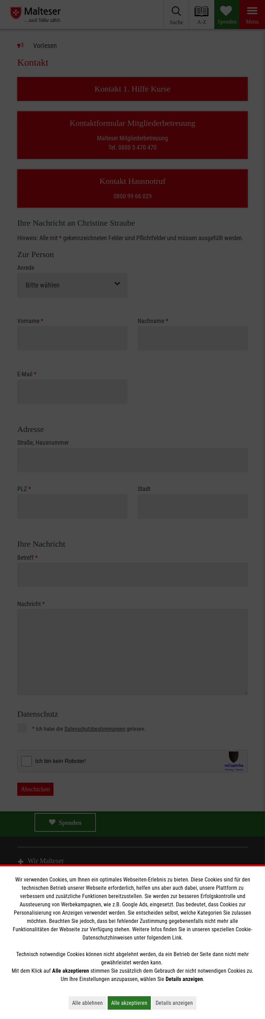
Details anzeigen (176, 1002)
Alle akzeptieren (131, 1002)
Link (176, 937)
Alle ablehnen (89, 1002)
